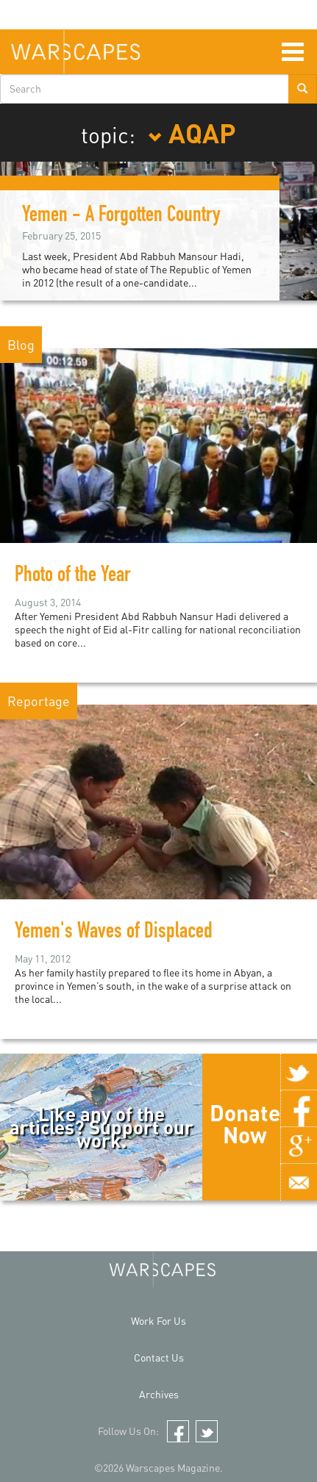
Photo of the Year (72, 577)
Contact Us (159, 1357)
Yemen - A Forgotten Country (121, 217)
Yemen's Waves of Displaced (114, 933)
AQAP (192, 132)
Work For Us (158, 1320)
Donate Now (245, 1123)
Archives (159, 1394)
